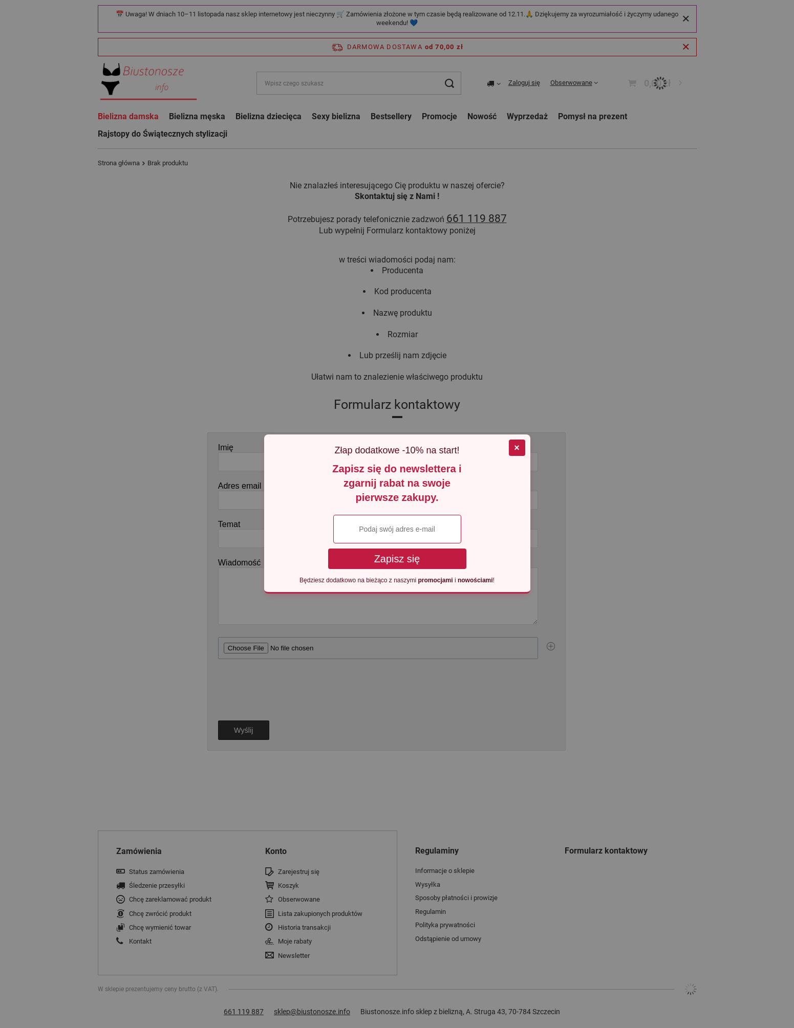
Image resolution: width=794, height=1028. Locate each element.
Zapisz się (397, 558)
